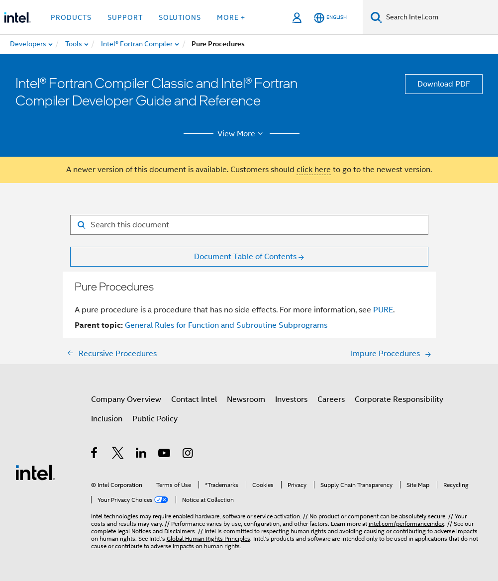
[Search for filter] (249, 225)
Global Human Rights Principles (208, 538)
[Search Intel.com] (440, 17)
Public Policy (155, 419)
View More (241, 134)
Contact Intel (194, 399)
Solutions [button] (180, 17)
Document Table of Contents (245, 257)
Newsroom (246, 399)
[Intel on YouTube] (165, 455)
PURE (383, 310)
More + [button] (231, 17)
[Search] (376, 17)
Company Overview (126, 399)
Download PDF (443, 84)
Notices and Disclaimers (163, 531)
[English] (330, 17)
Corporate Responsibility (399, 399)
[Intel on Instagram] (188, 455)
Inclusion (106, 419)
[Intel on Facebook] (94, 455)
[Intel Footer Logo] (35, 472)
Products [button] (71, 17)
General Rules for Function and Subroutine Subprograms (226, 325)
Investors (291, 399)
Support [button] (125, 17)
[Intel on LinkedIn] (141, 455)
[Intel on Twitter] (118, 455)
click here (314, 170)
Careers (331, 399)
